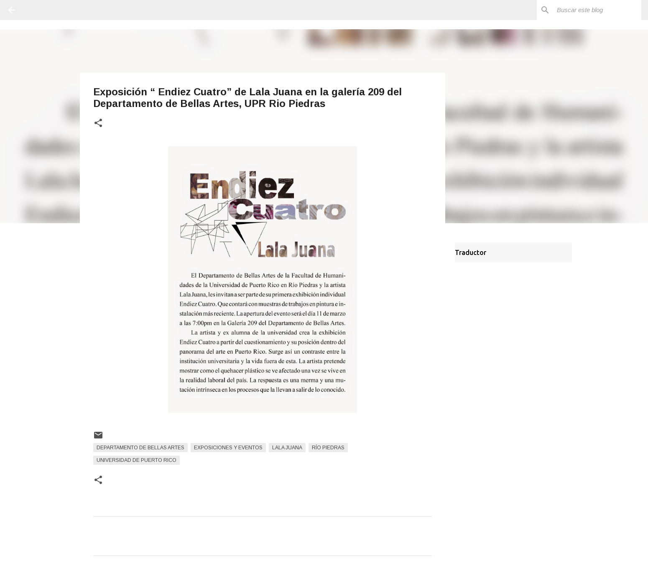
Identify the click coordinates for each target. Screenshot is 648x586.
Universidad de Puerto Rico (136, 460)
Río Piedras (328, 448)
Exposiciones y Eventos (228, 448)
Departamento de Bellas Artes (140, 448)
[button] (98, 123)
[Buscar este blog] (597, 10)
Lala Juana (287, 448)
